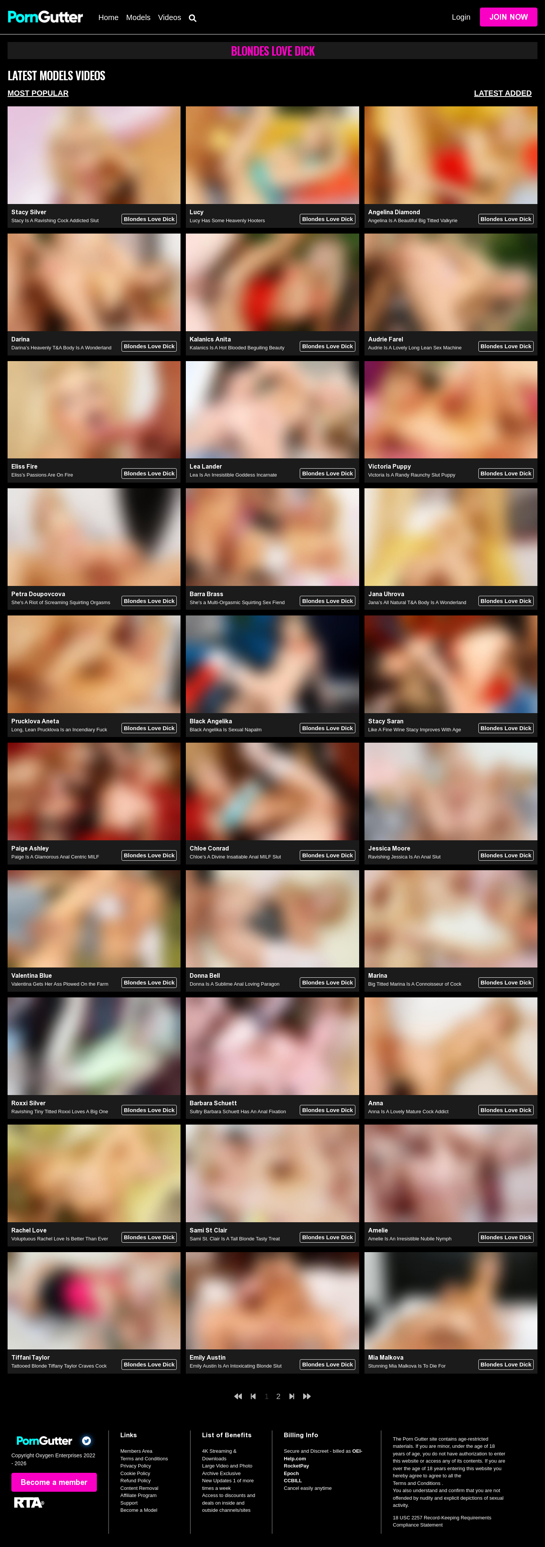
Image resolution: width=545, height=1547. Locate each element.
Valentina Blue (31, 975)
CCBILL (293, 1480)
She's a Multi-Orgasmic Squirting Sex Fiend (237, 602)
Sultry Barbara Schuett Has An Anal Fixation (238, 1111)
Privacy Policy (135, 1466)
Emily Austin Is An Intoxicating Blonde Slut (236, 1366)
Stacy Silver (28, 212)
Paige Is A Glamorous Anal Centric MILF (55, 857)
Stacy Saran (385, 721)
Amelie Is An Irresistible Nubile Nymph (410, 1239)
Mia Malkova (385, 1357)
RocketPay (296, 1466)
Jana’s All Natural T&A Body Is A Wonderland (417, 602)
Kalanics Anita (210, 339)
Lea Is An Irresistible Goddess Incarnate (233, 475)
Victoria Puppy (389, 466)
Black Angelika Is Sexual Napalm (226, 729)
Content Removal (139, 1488)
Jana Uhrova (386, 594)
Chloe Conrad (209, 848)
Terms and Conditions (144, 1458)
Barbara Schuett (213, 1103)
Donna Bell (205, 975)
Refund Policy (135, 1480)
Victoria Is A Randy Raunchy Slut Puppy (411, 475)
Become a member (54, 1482)
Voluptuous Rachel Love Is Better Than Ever (59, 1239)
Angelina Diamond (394, 212)
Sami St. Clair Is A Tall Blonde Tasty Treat (235, 1239)
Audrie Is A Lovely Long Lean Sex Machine (415, 348)
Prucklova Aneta (35, 721)
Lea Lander (206, 466)
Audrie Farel (385, 339)
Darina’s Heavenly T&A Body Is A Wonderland (61, 348)
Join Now (508, 17)
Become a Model (138, 1510)
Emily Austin (208, 1357)
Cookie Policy (135, 1473)
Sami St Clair (208, 1230)
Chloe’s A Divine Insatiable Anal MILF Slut (235, 857)
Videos (169, 17)
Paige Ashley (30, 848)
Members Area (136, 1451)
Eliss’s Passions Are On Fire (42, 475)
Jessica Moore (389, 848)
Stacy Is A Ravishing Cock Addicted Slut (55, 220)
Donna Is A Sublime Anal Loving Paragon (234, 984)
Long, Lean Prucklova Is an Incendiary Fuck (59, 729)
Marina (377, 975)
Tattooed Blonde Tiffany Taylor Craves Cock (59, 1366)
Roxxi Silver (28, 1103)
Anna (375, 1103)
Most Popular (38, 93)
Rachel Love (29, 1230)
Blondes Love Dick (149, 219)
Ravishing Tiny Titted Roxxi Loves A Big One (59, 1111)
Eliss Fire (24, 466)
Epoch (291, 1473)
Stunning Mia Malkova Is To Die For (407, 1366)
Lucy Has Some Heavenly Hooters (227, 220)
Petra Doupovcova (38, 594)
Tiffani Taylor (30, 1357)
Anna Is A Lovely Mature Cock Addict (408, 1111)
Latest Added (503, 93)
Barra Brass (206, 594)
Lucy (197, 212)
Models (138, 17)
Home (108, 17)
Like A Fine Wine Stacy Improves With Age (414, 729)
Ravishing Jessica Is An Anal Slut (404, 857)
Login (461, 17)
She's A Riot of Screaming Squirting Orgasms (60, 602)
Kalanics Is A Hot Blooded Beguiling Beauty (237, 348)
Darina (20, 339)
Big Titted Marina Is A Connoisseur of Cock (414, 984)
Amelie (378, 1230)
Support (129, 1503)
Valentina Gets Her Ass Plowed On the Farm (59, 984)
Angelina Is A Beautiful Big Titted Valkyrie (413, 220)
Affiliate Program (138, 1495)
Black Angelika (211, 721)
